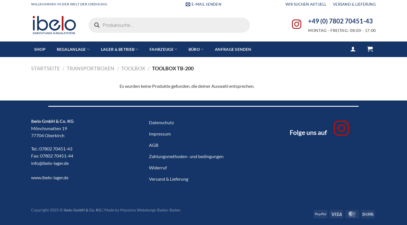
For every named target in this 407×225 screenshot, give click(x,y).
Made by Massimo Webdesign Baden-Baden (142, 209)
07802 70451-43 (55, 148)
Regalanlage (73, 49)
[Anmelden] (353, 48)
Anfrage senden (233, 49)
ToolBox (133, 68)
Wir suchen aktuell (306, 4)
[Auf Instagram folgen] (296, 25)
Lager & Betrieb (119, 49)
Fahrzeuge (163, 49)
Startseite (45, 68)
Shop (40, 49)
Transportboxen (90, 68)
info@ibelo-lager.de (50, 163)
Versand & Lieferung (354, 4)
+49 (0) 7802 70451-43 (340, 21)
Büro (196, 49)
